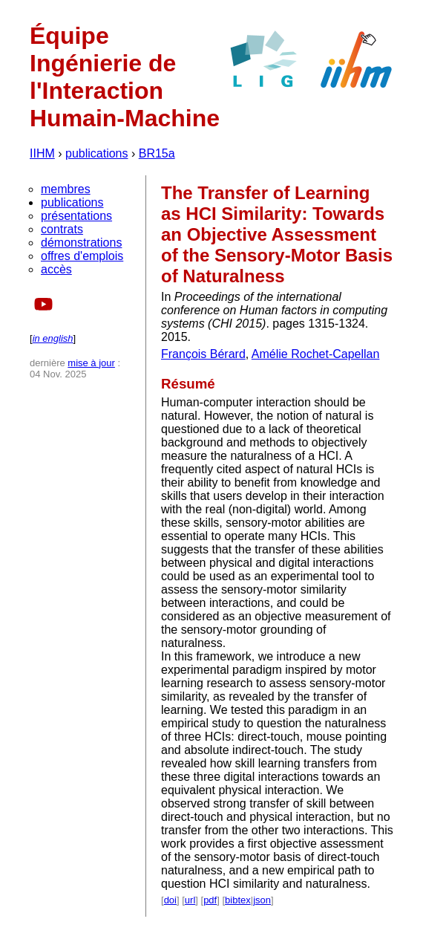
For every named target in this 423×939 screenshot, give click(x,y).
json (262, 900)
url (190, 900)
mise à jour (91, 362)
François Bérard (203, 354)
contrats (62, 229)
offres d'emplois (82, 256)
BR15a (157, 153)
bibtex (238, 900)
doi (170, 900)
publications (96, 153)
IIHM (42, 153)
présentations (76, 215)
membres (66, 189)
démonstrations (81, 242)
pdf (210, 900)
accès (56, 269)
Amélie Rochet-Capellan (316, 354)
